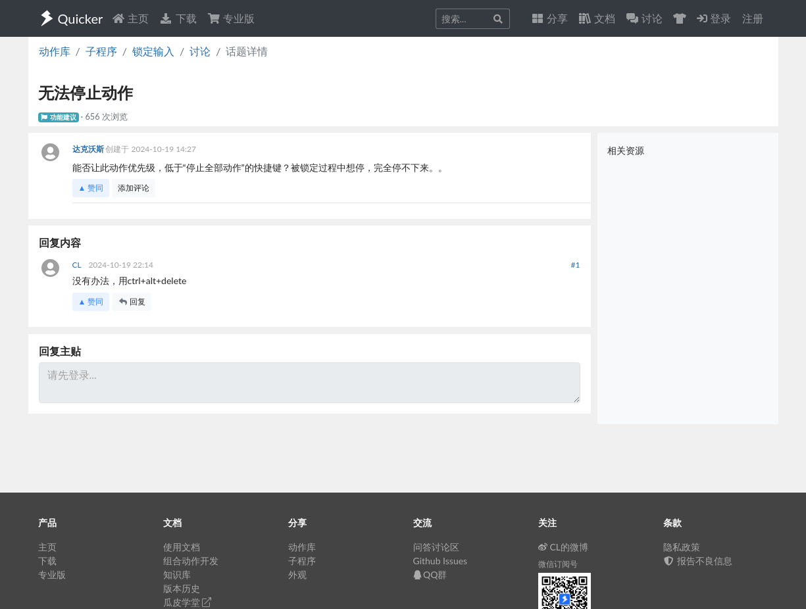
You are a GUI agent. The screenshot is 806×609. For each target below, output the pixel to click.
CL (78, 265)
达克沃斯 (89, 149)
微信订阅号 (558, 564)
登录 (714, 18)
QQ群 (430, 574)
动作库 (54, 51)
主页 (130, 18)
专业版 (231, 18)
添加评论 (133, 188)
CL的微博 (563, 546)
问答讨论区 (436, 546)
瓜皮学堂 (187, 602)
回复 (131, 301)
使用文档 (181, 546)
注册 (752, 18)
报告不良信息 (698, 560)
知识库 (177, 574)
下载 (177, 18)
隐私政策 (681, 546)
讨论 (200, 51)
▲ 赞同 (91, 188)
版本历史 (181, 588)
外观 (297, 574)
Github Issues (440, 560)
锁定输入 (153, 51)
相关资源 (625, 150)
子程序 (101, 51)
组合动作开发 (190, 560)
